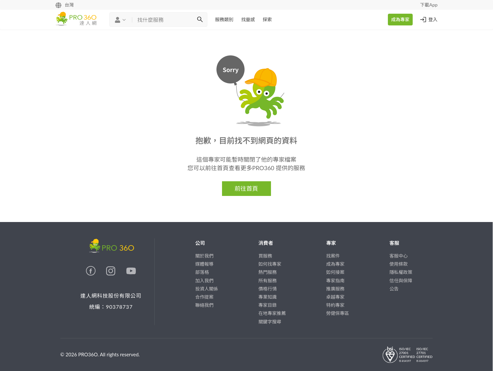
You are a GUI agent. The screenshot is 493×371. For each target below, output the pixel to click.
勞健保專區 (337, 313)
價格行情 (268, 288)
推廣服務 (335, 288)
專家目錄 (268, 305)
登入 (428, 19)
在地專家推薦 (272, 313)
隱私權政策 (401, 272)
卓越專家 (335, 297)
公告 (394, 288)
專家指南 (335, 280)
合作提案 (204, 297)
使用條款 (399, 264)
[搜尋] (200, 19)
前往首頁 (246, 188)
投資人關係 (206, 288)
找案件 (333, 256)
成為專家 (400, 19)
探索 (267, 19)
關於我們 (204, 256)
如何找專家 (270, 264)
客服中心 (399, 256)
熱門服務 (268, 272)
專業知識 (268, 297)
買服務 (265, 256)
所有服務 (268, 280)
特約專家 (335, 305)
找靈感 (248, 19)
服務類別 (224, 19)
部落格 (202, 272)
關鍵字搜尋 (270, 321)
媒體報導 (204, 264)
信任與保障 (401, 280)
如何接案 (335, 272)
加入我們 (204, 280)
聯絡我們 (204, 305)
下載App (428, 4)
